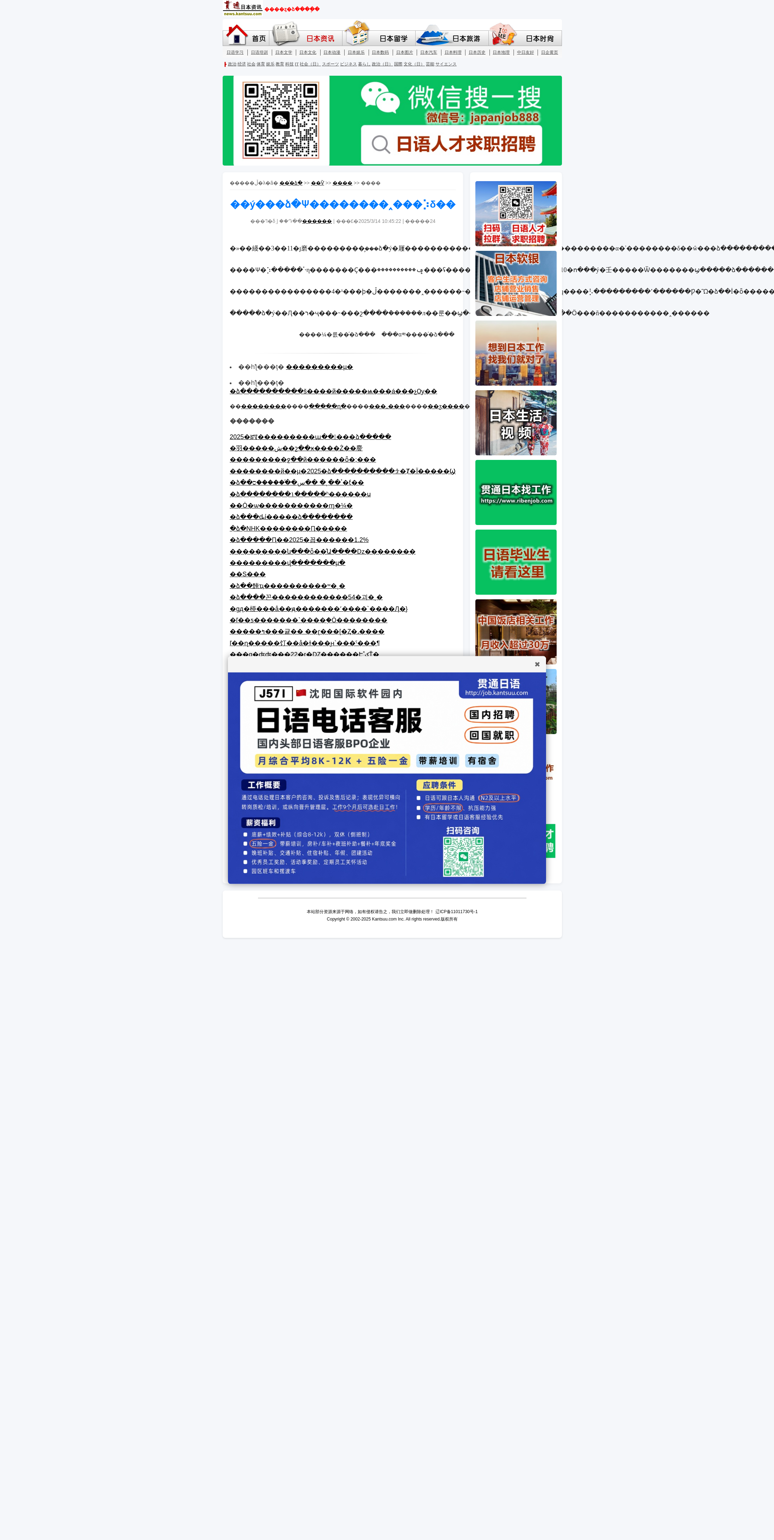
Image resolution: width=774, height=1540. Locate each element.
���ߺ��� (387, 406)
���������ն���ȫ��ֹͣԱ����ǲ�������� (323, 551)
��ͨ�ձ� (291, 183)
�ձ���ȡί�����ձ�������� (291, 516)
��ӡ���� (446, 406)
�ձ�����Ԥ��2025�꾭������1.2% (299, 539)
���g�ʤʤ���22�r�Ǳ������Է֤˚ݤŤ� (304, 654)
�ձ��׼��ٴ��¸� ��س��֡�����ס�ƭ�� (297, 482)
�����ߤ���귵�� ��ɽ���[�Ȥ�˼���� (307, 631)
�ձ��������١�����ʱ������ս (300, 494)
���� (342, 183)
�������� (263, 406)
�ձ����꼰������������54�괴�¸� (306, 597)
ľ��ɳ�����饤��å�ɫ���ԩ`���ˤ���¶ (305, 643)
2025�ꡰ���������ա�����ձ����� (310, 436)
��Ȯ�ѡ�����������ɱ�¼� (291, 505)
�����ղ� (327, 406)
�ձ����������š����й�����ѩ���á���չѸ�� (333, 391)
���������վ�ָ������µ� (287, 562)
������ (317, 221)
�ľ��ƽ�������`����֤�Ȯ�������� (308, 620)
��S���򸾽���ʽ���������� (248, 574)
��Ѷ (317, 183)
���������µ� (319, 366)
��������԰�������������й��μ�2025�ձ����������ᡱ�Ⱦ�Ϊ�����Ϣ (343, 471)
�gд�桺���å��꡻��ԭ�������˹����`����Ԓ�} (319, 608)
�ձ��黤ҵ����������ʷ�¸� (287, 585)
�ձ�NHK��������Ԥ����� (288, 528)
